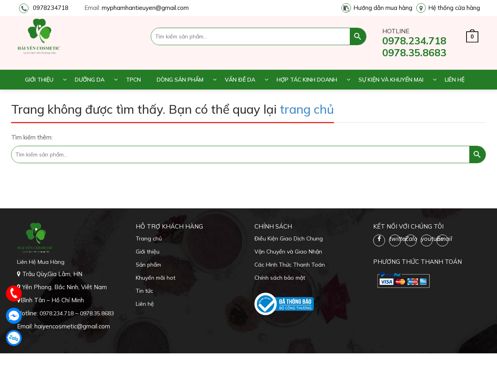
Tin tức (144, 290)
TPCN (133, 79)
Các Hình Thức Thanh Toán (289, 264)
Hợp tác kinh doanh (307, 79)
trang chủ (307, 109)
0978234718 (50, 7)
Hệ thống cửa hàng (454, 7)
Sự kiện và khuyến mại (391, 79)
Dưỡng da (89, 79)
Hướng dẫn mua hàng (382, 7)
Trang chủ (149, 238)
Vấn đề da (240, 79)
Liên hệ (455, 79)
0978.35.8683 (414, 52)
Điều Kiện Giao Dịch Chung (288, 238)
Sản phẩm (148, 264)
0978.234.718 (414, 40)
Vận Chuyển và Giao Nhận (288, 251)
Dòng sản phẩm (180, 79)
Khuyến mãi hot (155, 277)
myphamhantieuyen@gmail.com (145, 7)
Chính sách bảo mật (279, 277)
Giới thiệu (39, 79)
